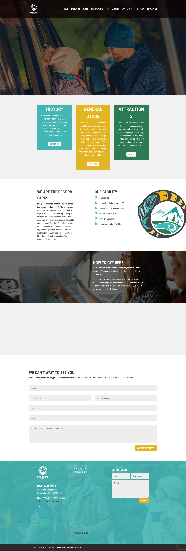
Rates (85, 9)
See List (131, 154)
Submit (144, 500)
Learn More (54, 144)
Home (66, 9)
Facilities (75, 9)
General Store (112, 9)
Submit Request (145, 448)
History (140, 9)
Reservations (97, 9)
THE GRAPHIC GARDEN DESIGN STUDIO (69, 547)
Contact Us (152, 9)
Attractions (128, 9)
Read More (93, 164)
